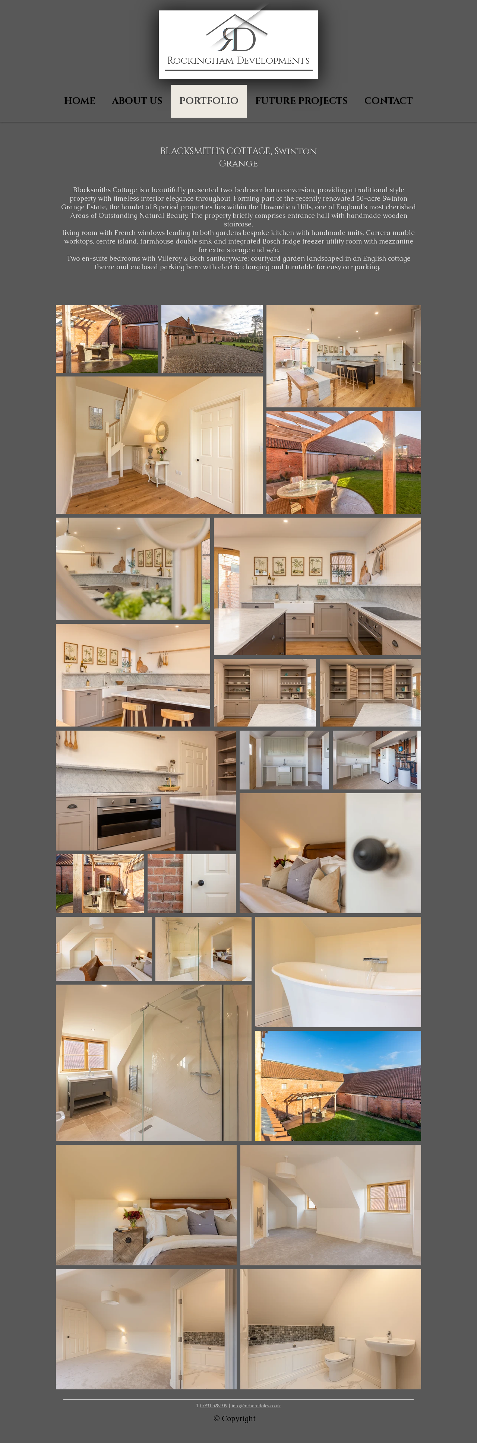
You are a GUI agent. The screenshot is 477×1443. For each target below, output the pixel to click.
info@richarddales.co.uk (256, 1406)
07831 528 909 (213, 1406)
